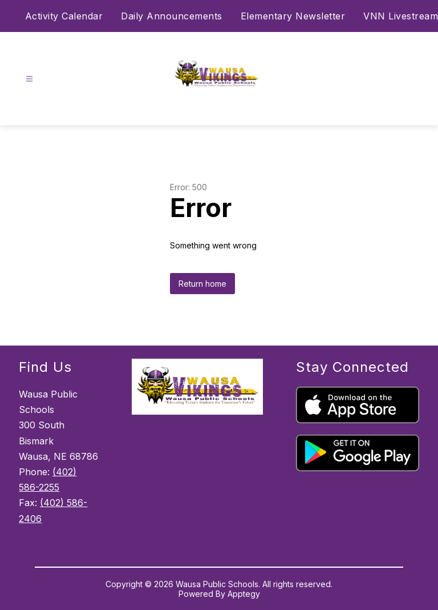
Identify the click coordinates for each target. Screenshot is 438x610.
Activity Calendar (64, 16)
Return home (202, 283)
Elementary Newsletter (293, 16)
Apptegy (244, 594)
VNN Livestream (400, 16)
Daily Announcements (171, 16)
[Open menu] (29, 79)
